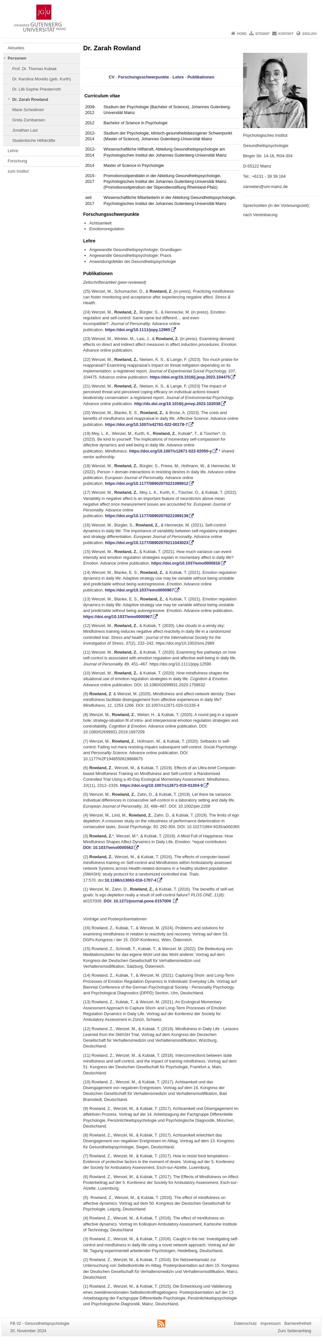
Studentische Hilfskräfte (33, 140)
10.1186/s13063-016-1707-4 (130, 880)
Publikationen (200, 77)
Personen (17, 58)
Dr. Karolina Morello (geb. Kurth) (41, 79)
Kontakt (286, 34)
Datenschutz (245, 1323)
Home (242, 34)
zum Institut (18, 171)
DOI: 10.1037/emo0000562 (108, 847)
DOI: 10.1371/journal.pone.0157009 (138, 901)
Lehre (13, 150)
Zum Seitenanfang (294, 1330)
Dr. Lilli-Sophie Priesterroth (36, 89)
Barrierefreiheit (297, 1323)
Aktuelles (16, 47)
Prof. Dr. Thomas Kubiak (34, 68)
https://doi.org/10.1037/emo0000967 (139, 590)
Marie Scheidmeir (28, 109)
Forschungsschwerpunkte (143, 77)
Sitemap (262, 34)
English (310, 34)
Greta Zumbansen (28, 120)
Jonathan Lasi (25, 130)
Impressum (270, 1323)
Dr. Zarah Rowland (30, 99)
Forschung (17, 161)
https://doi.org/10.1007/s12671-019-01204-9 (161, 785)
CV (111, 77)
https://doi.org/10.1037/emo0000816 (185, 563)
